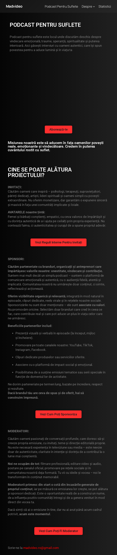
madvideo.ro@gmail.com (41, 548)
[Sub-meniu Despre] (94, 6)
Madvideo (14, 6)
